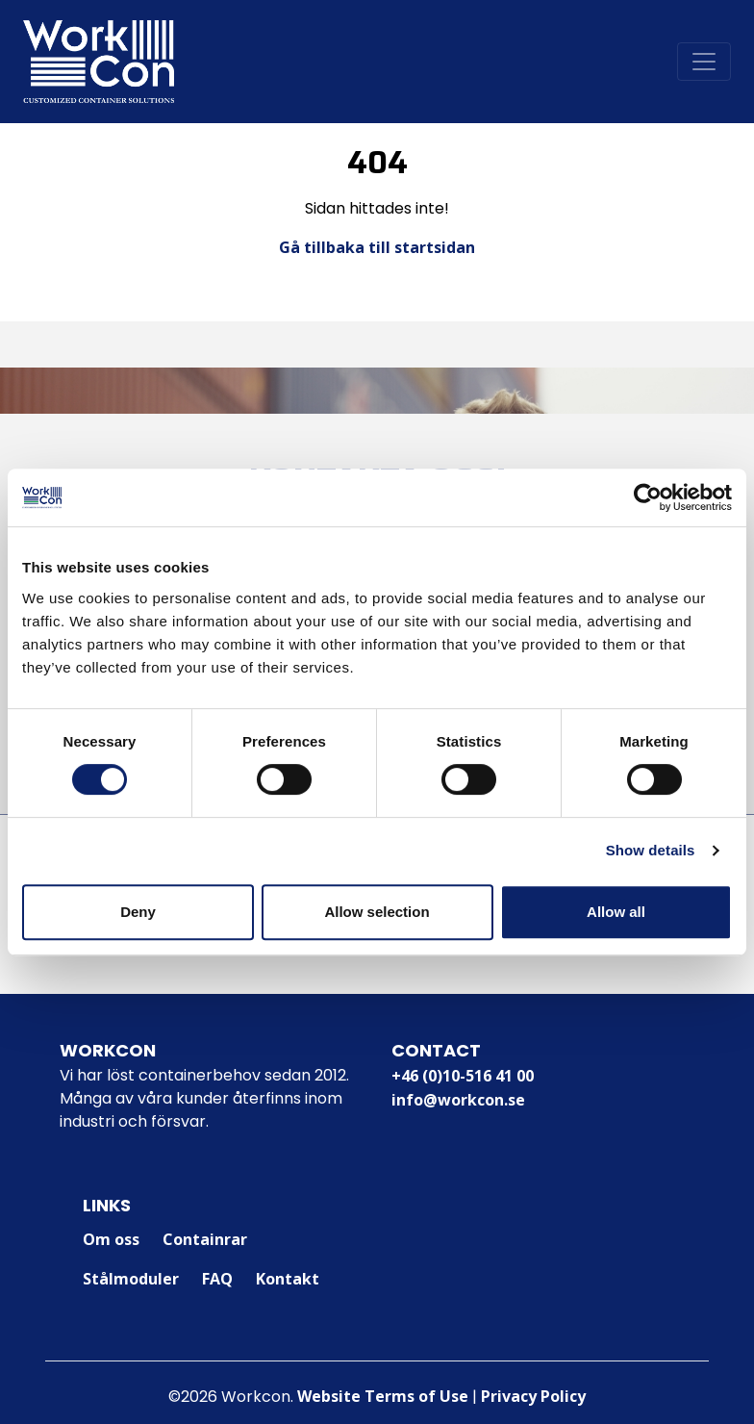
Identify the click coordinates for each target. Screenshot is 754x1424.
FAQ (217, 1278)
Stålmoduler (131, 1278)
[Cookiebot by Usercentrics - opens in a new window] (648, 497)
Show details (650, 850)
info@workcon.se (458, 1099)
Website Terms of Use (382, 1396)
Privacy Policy (533, 1396)
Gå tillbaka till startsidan (377, 247)
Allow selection (376, 911)
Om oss (111, 1239)
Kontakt (287, 1278)
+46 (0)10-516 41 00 (462, 1075)
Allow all (616, 911)
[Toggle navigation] (704, 61)
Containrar (205, 1239)
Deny (138, 911)
